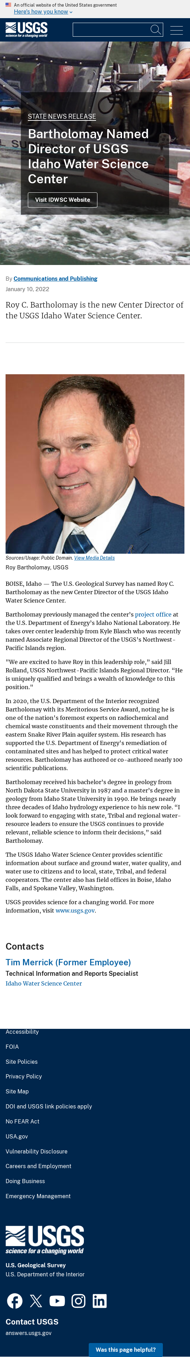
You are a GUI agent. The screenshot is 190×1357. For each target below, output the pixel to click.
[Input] (118, 30)
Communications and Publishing (55, 278)
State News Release (62, 116)
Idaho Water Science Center (44, 983)
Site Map (17, 1092)
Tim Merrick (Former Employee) (68, 962)
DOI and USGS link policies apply (49, 1107)
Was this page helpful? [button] (126, 1350)
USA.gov (17, 1137)
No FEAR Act (22, 1122)
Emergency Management (38, 1196)
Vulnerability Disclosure (37, 1152)
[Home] (26, 35)
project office (153, 614)
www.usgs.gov (75, 910)
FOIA (12, 1047)
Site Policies (22, 1062)
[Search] (156, 30)
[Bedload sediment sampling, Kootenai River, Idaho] (95, 153)
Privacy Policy (24, 1077)
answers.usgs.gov (29, 1333)
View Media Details (94, 558)
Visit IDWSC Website (62, 200)
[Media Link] (95, 464)
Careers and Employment (38, 1166)
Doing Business (25, 1181)
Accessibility (22, 1032)
